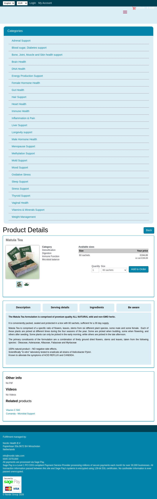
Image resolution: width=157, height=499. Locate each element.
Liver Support (19, 125)
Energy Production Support (27, 75)
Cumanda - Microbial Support (20, 413)
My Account (45, 2)
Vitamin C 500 (13, 410)
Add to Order (138, 269)
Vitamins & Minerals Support (28, 209)
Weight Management (24, 216)
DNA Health (18, 68)
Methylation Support (23, 153)
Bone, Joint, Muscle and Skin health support (37, 54)
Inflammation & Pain (23, 118)
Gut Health (18, 89)
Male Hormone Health (24, 139)
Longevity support (22, 132)
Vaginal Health (20, 202)
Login (33, 2)
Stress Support (20, 188)
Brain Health (19, 61)
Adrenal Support (21, 40)
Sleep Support (20, 181)
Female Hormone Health (26, 82)
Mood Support (20, 167)
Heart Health (19, 104)
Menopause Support (23, 146)
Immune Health (20, 111)
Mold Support (19, 160)
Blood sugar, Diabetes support (29, 47)
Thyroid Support (21, 195)
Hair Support (19, 97)
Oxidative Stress (21, 174)
